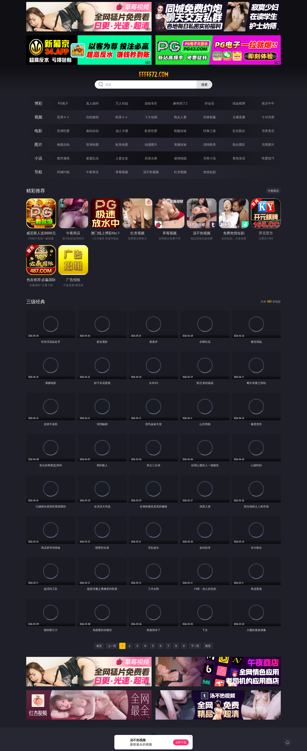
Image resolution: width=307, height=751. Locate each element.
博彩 (38, 103)
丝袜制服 (209, 117)
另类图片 (268, 144)
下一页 (195, 646)
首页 (99, 646)
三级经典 (35, 301)
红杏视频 (180, 172)
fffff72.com (153, 74)
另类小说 (209, 158)
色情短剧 (209, 172)
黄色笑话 (239, 158)
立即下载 (180, 742)
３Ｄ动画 (151, 117)
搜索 (204, 84)
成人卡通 (122, 131)
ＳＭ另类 (268, 117)
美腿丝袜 (180, 144)
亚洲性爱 (63, 131)
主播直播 (239, 117)
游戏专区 (151, 103)
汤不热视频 (151, 172)
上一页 (112, 646)
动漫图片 (151, 144)
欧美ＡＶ (122, 117)
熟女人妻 (180, 117)
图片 (38, 144)
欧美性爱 (151, 131)
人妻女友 (122, 158)
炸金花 (209, 103)
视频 (38, 117)
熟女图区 (239, 144)
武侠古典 (151, 158)
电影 (38, 130)
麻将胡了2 (180, 103)
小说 (38, 158)
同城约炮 (63, 172)
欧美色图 (122, 144)
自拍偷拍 (92, 117)
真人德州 (92, 103)
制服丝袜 (180, 131)
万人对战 (122, 103)
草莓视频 (122, 172)
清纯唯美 (209, 144)
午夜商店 (92, 172)
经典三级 (209, 131)
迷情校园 (180, 158)
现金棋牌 (239, 103)
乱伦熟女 (239, 131)
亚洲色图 (92, 144)
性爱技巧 (268, 158)
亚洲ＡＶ (63, 117)
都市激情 (63, 158)
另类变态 (268, 131)
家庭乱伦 (92, 158)
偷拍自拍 (92, 131)
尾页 (208, 646)
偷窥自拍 (63, 144)
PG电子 (63, 103)
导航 (38, 172)
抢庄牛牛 (268, 103)
